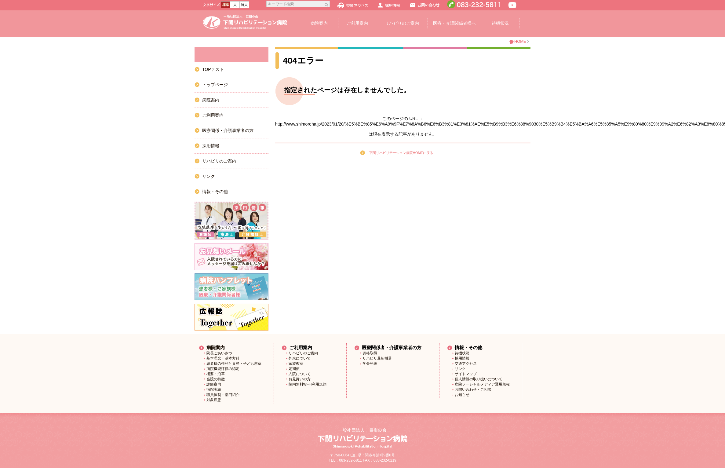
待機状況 (500, 23)
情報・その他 (215, 191)
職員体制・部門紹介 (222, 395)
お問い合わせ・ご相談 (473, 389)
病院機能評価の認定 (222, 369)
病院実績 (213, 389)
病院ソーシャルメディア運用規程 (482, 384)
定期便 (294, 369)
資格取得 (369, 353)
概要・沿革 (215, 374)
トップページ (215, 84)
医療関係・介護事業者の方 (227, 130)
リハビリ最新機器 (377, 358)
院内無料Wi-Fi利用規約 (307, 384)
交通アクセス (466, 363)
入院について (300, 374)
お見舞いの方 (300, 379)
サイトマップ (466, 374)
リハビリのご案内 (402, 23)
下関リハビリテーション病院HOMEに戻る (401, 153)
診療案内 (213, 384)
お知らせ (462, 395)
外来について (300, 358)
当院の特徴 (215, 379)
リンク (208, 176)
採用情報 (210, 145)
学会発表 (369, 363)
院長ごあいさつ (219, 353)
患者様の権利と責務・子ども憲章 (233, 363)
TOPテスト (213, 69)
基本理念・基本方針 (222, 358)
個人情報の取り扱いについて (478, 379)
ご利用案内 (357, 23)
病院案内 (319, 23)
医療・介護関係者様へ (454, 23)
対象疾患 (213, 400)
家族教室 (296, 363)
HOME (520, 41)
